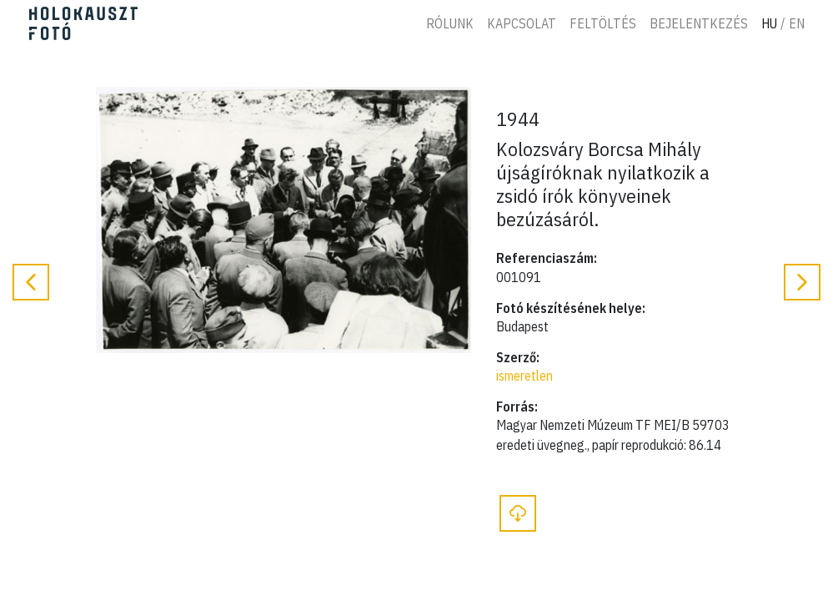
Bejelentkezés (699, 23)
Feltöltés (603, 23)
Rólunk (450, 23)
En (797, 23)
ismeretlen (524, 375)
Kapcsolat (521, 23)
